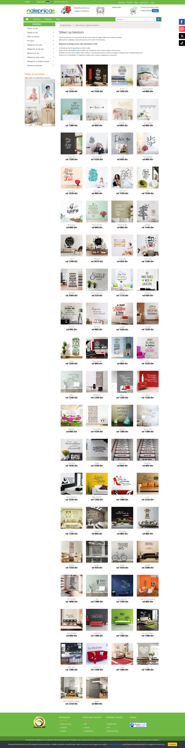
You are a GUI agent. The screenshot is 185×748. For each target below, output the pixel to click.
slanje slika (116, 7)
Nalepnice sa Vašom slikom (38, 61)
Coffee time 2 (71, 666)
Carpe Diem (97, 632)
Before (147, 394)
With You (72, 326)
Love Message (148, 156)
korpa (155, 10)
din (33, 1)
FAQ (85, 723)
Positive (71, 88)
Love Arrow (97, 122)
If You (97, 88)
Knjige (148, 530)
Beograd (97, 700)
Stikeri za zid (32, 28)
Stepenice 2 (122, 462)
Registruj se (144, 2)
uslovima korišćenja (114, 744)
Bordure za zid (33, 53)
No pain (122, 88)
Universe (122, 292)
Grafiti (122, 632)
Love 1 (122, 666)
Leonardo (97, 530)
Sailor (122, 360)
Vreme (71, 530)
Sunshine (71, 564)
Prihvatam (172, 744)
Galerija (86, 726)
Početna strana (65, 723)
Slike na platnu (33, 36)
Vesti (108, 726)
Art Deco (30, 40)
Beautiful (148, 564)
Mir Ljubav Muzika (147, 632)
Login (152, 2)
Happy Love (72, 156)
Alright (97, 462)
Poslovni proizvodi (34, 65)
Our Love (72, 122)
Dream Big (122, 258)
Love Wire (122, 122)
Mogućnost (72, 428)
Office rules (97, 394)
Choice (147, 360)
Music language (97, 360)
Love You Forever (97, 156)
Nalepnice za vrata (34, 44)
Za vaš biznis (88, 730)
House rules (97, 428)
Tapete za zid (32, 32)
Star (147, 190)
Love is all (122, 190)
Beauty (122, 394)
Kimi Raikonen (72, 598)
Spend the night (71, 632)
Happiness (122, 428)
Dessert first (147, 428)
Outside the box (122, 224)
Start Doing (97, 190)
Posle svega (122, 530)
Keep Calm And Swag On (147, 598)
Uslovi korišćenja (112, 730)
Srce (147, 666)
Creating (148, 326)
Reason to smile (97, 224)
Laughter (122, 326)
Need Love (147, 258)
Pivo (96, 598)
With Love (147, 292)
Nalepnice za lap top (35, 49)
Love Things (71, 190)
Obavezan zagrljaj (148, 88)
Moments (97, 258)
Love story (71, 462)
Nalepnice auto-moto (35, 57)
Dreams (71, 394)
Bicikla (122, 564)
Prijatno (97, 564)
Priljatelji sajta (111, 723)
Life (147, 496)
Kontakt (129, 2)
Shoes (122, 496)
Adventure (147, 224)
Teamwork (71, 292)
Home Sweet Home (97, 292)
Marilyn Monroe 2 (71, 496)
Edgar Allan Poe (97, 496)
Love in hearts (148, 122)
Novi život (96, 326)
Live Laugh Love (122, 598)
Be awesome (71, 224)
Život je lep (97, 666)
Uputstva (121, 2)
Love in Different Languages (71, 700)
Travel (71, 258)
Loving (122, 156)
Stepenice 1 (148, 462)
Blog (136, 2)
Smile (72, 360)
